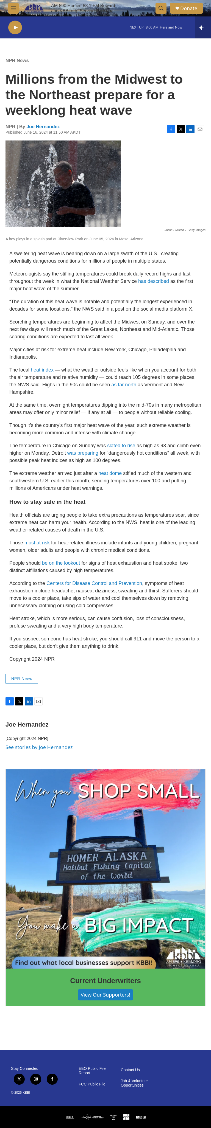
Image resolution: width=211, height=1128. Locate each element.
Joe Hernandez (43, 126)
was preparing (82, 453)
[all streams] (203, 27)
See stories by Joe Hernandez (39, 747)
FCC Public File (92, 1084)
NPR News (17, 60)
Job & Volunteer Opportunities (134, 1083)
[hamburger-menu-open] (13, 8)
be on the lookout (61, 563)
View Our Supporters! (105, 994)
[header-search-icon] (161, 8)
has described (153, 281)
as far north (123, 384)
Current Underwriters (105, 981)
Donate (188, 8)
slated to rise (121, 445)
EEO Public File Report (92, 1071)
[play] (15, 27)
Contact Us (130, 1070)
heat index (42, 370)
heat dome (110, 473)
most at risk (37, 542)
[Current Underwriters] (105, 869)
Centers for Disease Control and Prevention (94, 583)
